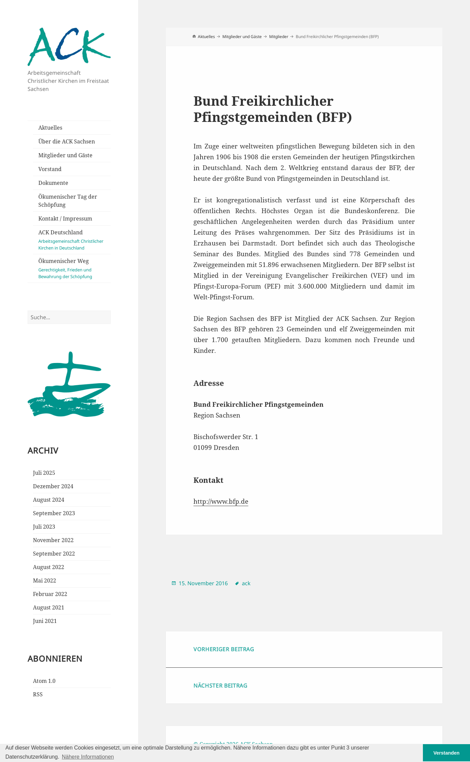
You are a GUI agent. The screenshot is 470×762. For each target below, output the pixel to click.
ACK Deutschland (74, 240)
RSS (38, 694)
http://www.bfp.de (220, 501)
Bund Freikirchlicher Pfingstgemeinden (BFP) (272, 109)
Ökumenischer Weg (74, 268)
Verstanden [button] (446, 753)
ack (246, 583)
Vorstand (50, 169)
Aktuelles (50, 127)
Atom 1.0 (44, 681)
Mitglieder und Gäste (65, 155)
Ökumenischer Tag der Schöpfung (67, 200)
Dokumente (53, 183)
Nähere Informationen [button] (88, 757)
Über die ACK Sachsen (66, 141)
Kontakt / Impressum (65, 218)
